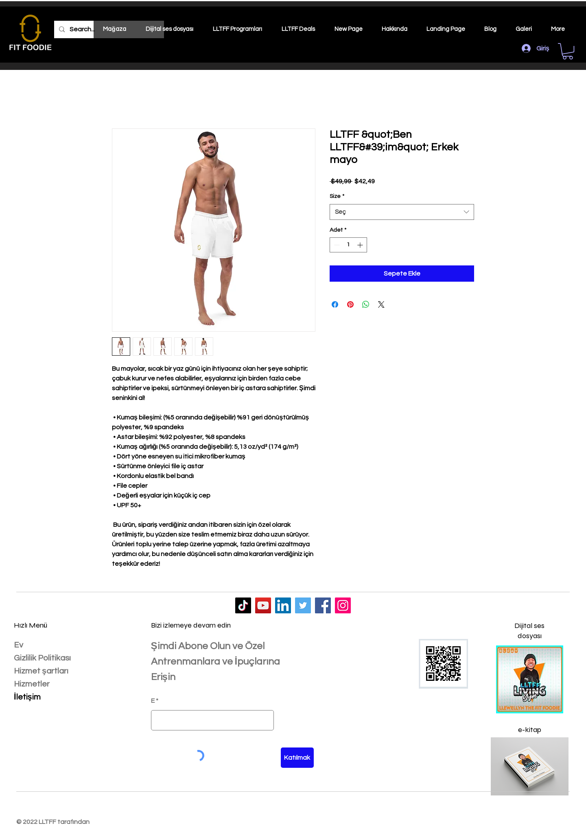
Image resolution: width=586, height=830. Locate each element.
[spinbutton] (348, 245)
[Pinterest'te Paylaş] (350, 304)
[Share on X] (381, 304)
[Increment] (361, 245)
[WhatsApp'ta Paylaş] (366, 304)
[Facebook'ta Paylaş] (335, 304)
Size (337, 196)
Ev (18, 645)
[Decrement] (336, 245)
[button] (567, 51)
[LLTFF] (243, 605)
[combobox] (402, 212)
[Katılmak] (297, 757)
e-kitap (529, 729)
